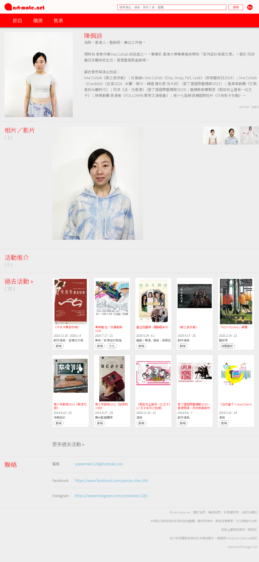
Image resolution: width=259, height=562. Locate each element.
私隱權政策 (231, 512)
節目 (17, 20)
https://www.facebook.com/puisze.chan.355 (111, 480)
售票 (58, 20)
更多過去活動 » (68, 443)
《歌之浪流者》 (188, 327)
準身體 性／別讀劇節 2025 (109, 329)
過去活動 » (19, 281)
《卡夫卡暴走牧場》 (67, 327)
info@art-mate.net (238, 538)
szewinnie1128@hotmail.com (99, 463)
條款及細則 (249, 512)
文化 (112, 346)
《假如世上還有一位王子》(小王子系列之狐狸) (153, 406)
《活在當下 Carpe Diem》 (236, 404)
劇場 (59, 346)
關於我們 (199, 512)
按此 (254, 529)
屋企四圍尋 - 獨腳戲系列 (152, 327)
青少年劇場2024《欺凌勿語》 (70, 406)
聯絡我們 (214, 512)
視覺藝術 (227, 346)
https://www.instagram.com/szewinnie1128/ (111, 495)
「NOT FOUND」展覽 (233, 327)
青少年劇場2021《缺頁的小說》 (111, 406)
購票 (38, 20)
